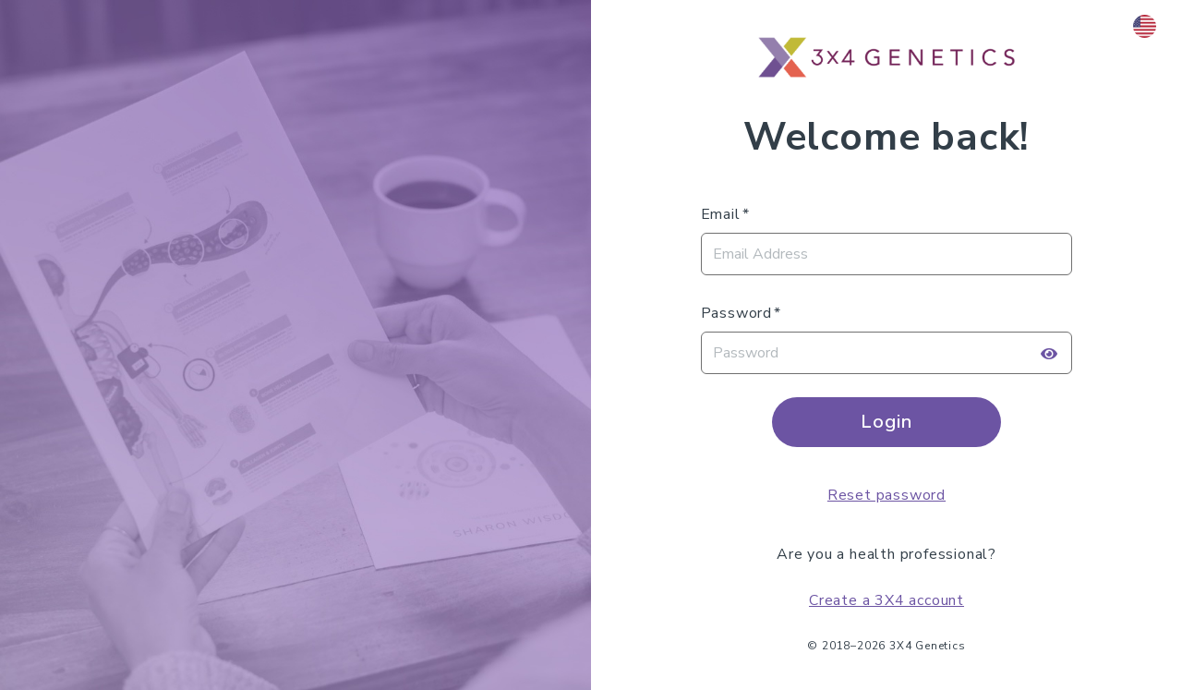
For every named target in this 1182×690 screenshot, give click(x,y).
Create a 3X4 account (886, 600)
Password (736, 313)
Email (721, 214)
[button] (1146, 26)
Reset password (886, 495)
